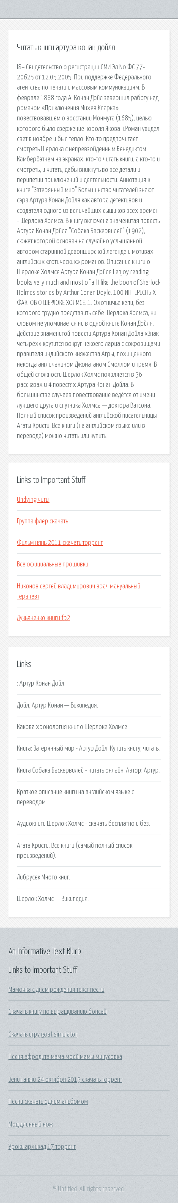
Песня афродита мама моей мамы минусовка (65, 1056)
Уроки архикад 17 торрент (42, 1146)
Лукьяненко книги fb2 (43, 618)
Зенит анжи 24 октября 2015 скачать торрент (65, 1079)
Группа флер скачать (42, 521)
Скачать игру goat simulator (42, 1034)
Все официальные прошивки (52, 564)
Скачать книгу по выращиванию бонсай (57, 1011)
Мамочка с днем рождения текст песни (56, 989)
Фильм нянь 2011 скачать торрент (60, 542)
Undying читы (33, 499)
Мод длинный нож (30, 1124)
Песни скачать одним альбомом (48, 1101)
